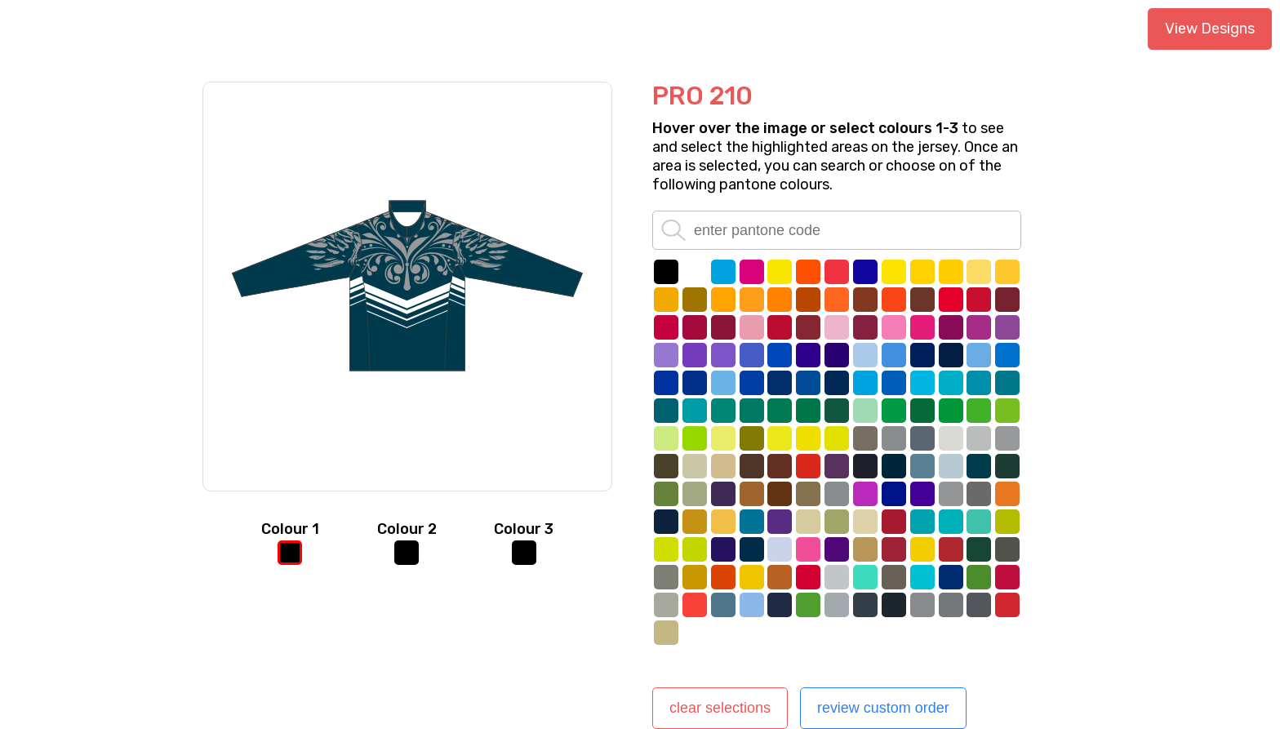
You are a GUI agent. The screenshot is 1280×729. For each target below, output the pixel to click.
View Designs (1210, 29)
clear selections (720, 708)
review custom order (883, 708)
